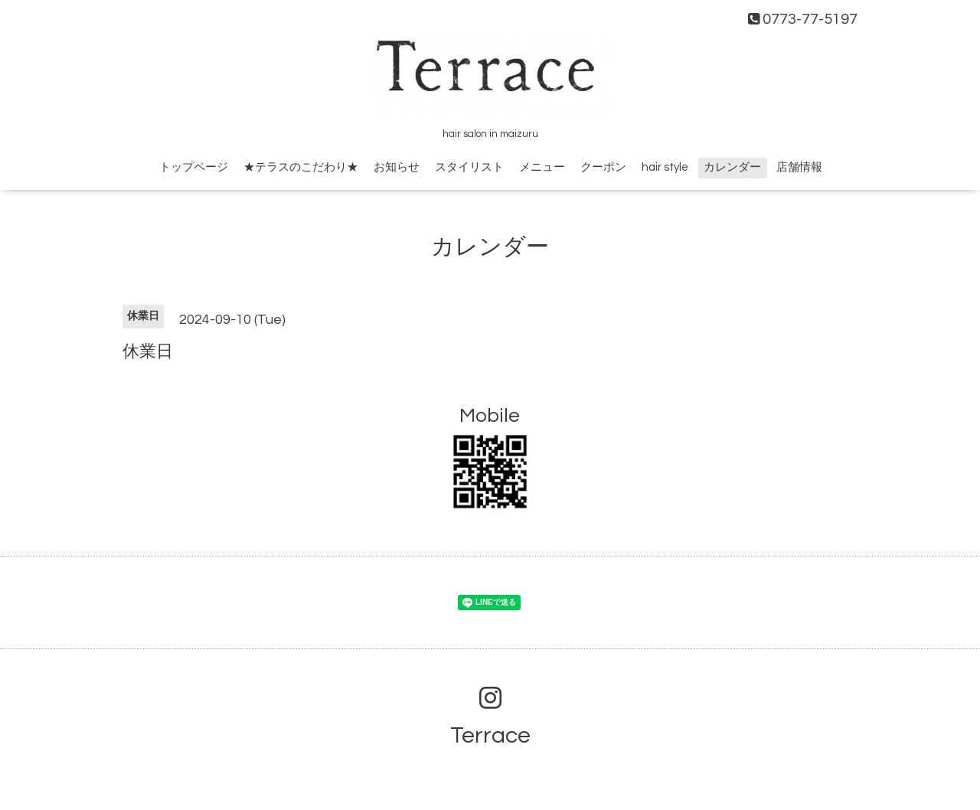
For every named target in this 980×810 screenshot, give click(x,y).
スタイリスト (469, 167)
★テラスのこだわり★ (300, 167)
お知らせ (397, 167)
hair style (665, 167)
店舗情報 (799, 167)
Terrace (490, 735)
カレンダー (732, 167)
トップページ (193, 167)
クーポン (603, 167)
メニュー (542, 167)
